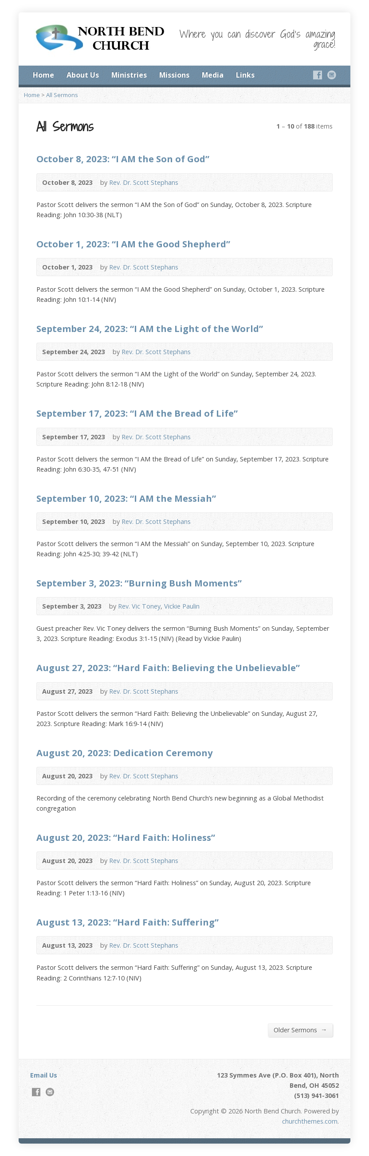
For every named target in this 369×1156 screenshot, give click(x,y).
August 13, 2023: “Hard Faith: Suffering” (127, 922)
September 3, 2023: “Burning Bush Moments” (139, 583)
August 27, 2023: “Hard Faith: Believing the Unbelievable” (168, 667)
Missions (174, 75)
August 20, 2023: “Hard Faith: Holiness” (125, 837)
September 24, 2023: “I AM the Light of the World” (149, 328)
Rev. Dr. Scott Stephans (143, 182)
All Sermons (62, 95)
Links (245, 75)
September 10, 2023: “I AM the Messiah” (126, 498)
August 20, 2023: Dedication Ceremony (124, 752)
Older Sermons (300, 1029)
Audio (191, 182)
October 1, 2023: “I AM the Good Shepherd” (133, 244)
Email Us (43, 1075)
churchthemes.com (310, 1121)
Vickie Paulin (182, 606)
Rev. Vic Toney (139, 606)
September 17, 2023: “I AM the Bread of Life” (137, 413)
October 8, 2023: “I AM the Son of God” (122, 158)
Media (213, 75)
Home (43, 75)
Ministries (129, 75)
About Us (83, 75)
